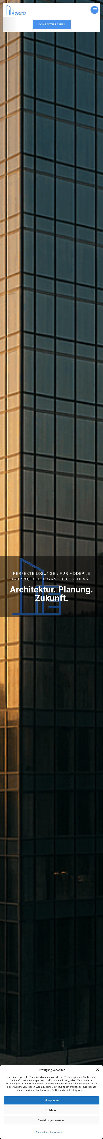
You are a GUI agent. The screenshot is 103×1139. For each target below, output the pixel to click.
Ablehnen (51, 1110)
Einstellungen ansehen (51, 1120)
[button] (97, 1070)
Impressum (56, 1132)
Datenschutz (42, 1132)
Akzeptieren (51, 1100)
